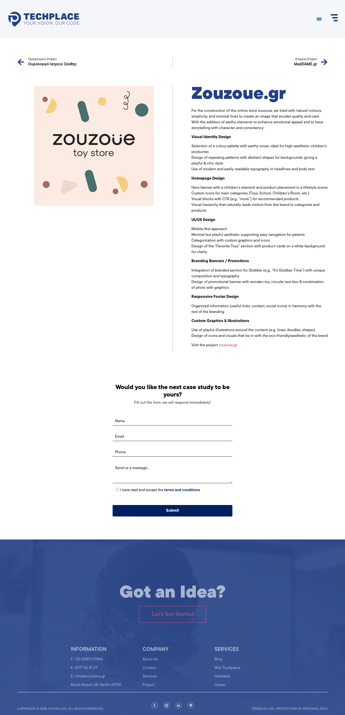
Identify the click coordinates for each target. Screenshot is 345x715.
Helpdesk (222, 679)
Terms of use (262, 711)
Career (220, 687)
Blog (218, 662)
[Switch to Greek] (319, 19)
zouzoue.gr (228, 345)
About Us (150, 662)
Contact (149, 671)
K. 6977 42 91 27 (84, 671)
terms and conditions (182, 490)
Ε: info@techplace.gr (88, 679)
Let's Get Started (172, 619)
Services (150, 679)
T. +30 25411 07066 (87, 662)
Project (149, 687)
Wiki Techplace (227, 671)
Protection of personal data (302, 711)
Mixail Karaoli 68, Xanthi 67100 (96, 687)
